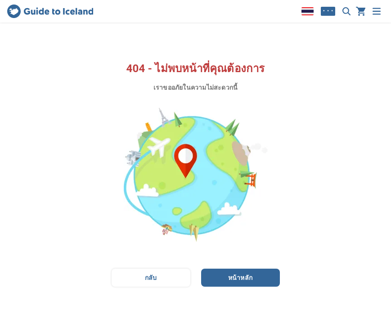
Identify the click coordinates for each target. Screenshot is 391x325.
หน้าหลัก (240, 277)
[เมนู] (376, 11)
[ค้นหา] (346, 11)
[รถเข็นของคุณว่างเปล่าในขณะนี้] (361, 11)
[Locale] (307, 11)
